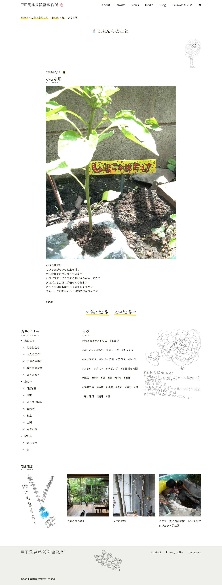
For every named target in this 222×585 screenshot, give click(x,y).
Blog (163, 5)
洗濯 (110, 387)
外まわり (32, 443)
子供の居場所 (34, 361)
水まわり (32, 429)
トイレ (133, 359)
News (135, 5)
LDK (29, 395)
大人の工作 (33, 354)
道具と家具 (33, 374)
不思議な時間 (130, 368)
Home (24, 17)
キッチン (128, 350)
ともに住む (33, 347)
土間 (29, 422)
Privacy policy (175, 552)
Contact (156, 552)
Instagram (195, 552)
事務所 (31, 409)
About (106, 5)
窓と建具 (89, 396)
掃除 (128, 378)
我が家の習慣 (34, 368)
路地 (50, 301)
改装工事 (89, 387)
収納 (95, 378)
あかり (115, 340)
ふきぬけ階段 (34, 402)
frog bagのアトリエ (95, 340)
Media (149, 5)
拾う (118, 378)
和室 (29, 415)
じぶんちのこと (182, 5)
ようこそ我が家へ (94, 350)
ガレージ (114, 350)
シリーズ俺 (107, 359)
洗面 (119, 387)
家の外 (55, 17)
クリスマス (90, 359)
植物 (101, 387)
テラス (122, 359)
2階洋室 (31, 388)
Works (120, 5)
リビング (113, 368)
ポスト (100, 368)
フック (88, 368)
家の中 (28, 381)
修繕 (86, 378)
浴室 (129, 387)
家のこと (29, 340)
